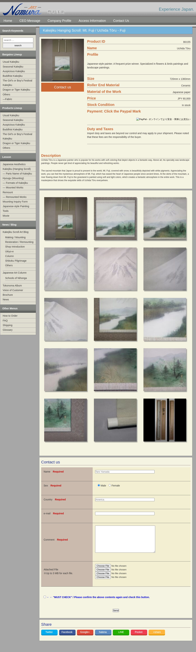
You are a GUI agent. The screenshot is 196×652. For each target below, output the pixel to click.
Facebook (67, 637)
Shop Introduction (15, 246)
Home (8, 21)
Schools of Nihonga (16, 278)
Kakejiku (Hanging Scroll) (17, 169)
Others (6, 94)
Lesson (6, 157)
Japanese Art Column (15, 272)
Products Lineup (12, 108)
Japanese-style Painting (16, 206)
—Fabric (7, 99)
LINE (121, 637)
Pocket (139, 637)
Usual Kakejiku (11, 61)
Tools (6, 210)
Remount (8, 192)
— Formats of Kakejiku (15, 182)
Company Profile (59, 21)
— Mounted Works (13, 187)
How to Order (10, 315)
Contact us (62, 87)
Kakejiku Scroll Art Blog (16, 232)
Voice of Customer (13, 290)
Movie (6, 215)
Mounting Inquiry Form (15, 201)
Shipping (7, 325)
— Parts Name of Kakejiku (17, 173)
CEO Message (29, 21)
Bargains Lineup (12, 54)
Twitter (49, 637)
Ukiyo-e (9, 251)
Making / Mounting (15, 237)
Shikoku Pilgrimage (16, 260)
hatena (103, 637)
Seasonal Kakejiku (13, 66)
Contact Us (121, 21)
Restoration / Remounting (19, 242)
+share (157, 637)
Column (9, 256)
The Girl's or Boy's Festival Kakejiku (17, 82)
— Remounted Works (15, 197)
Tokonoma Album (12, 285)
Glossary (7, 329)
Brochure (8, 294)
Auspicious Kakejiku (14, 71)
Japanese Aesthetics (14, 164)
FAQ (5, 320)
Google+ (85, 637)
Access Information (92, 21)
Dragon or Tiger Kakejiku (16, 89)
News (6, 299)
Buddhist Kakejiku (12, 75)
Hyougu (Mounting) (13, 178)
